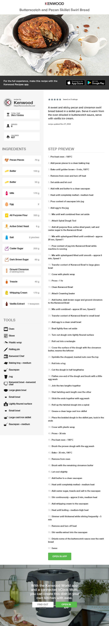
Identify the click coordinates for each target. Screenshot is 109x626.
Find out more (42, 605)
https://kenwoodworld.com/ (24, 106)
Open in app (59, 556)
